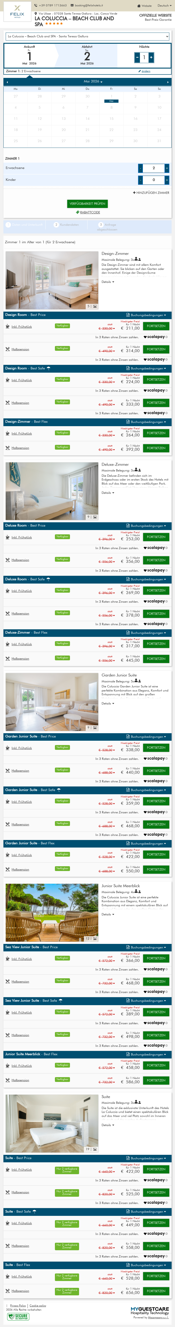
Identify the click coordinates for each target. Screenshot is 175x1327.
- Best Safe (28, 368)
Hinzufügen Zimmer (150, 193)
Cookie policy (38, 1305)
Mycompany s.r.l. (158, 1317)
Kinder (11, 180)
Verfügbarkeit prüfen (87, 203)
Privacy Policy (18, 1305)
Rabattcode (87, 212)
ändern (144, 71)
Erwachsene (15, 168)
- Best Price (25, 315)
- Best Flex (26, 422)
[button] (146, 315)
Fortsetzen (156, 326)
